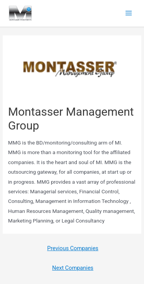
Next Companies (72, 267)
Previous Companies (72, 248)
